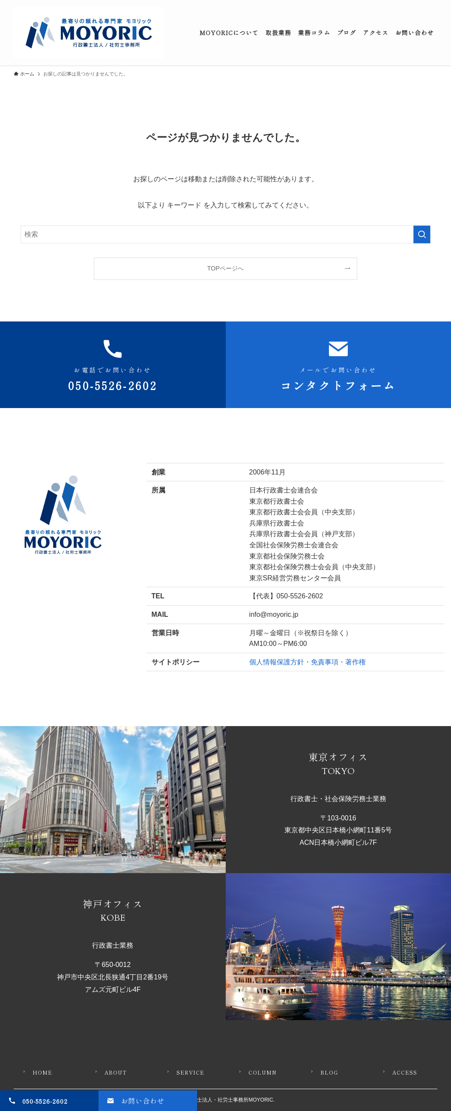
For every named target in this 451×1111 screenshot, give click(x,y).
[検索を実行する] (421, 234)
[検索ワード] (225, 234)
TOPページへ (225, 268)
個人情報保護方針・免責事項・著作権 (307, 662)
